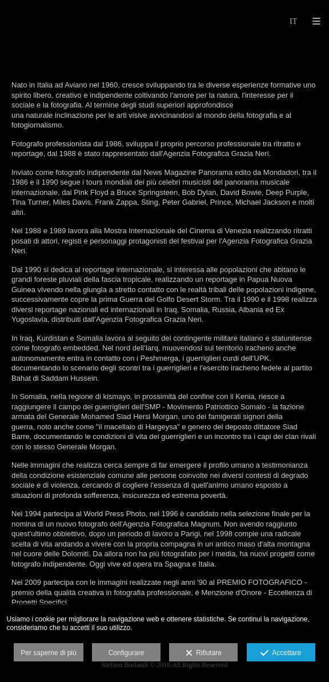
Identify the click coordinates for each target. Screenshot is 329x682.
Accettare (280, 653)
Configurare (127, 653)
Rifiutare (204, 653)
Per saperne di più (48, 653)
